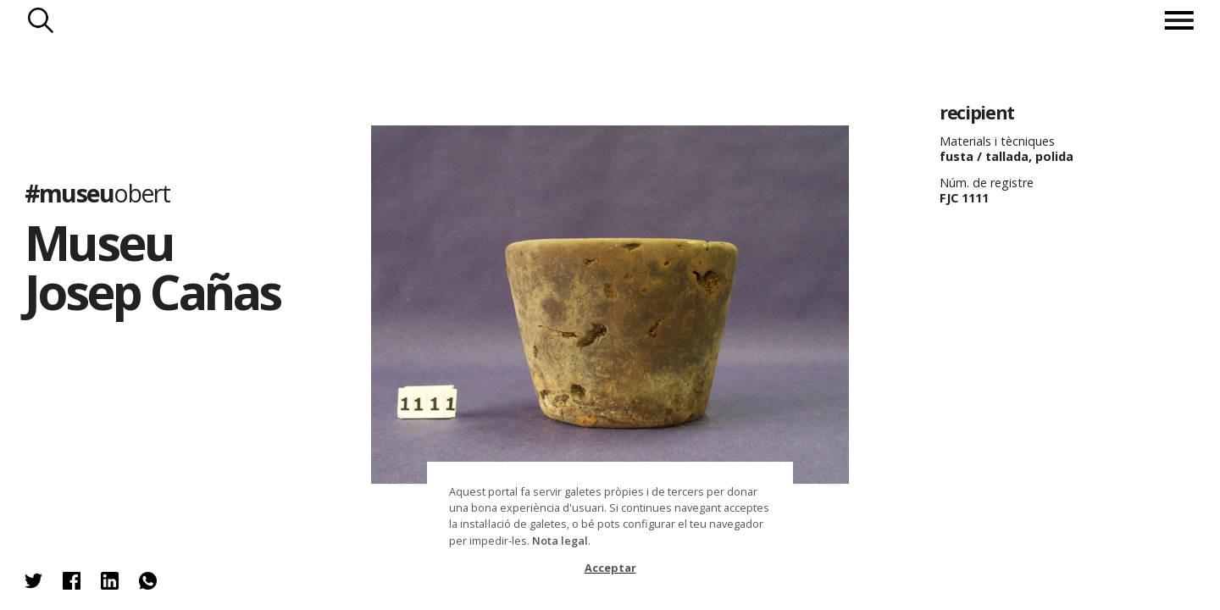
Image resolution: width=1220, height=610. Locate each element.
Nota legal (560, 540)
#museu (97, 192)
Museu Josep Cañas (152, 266)
